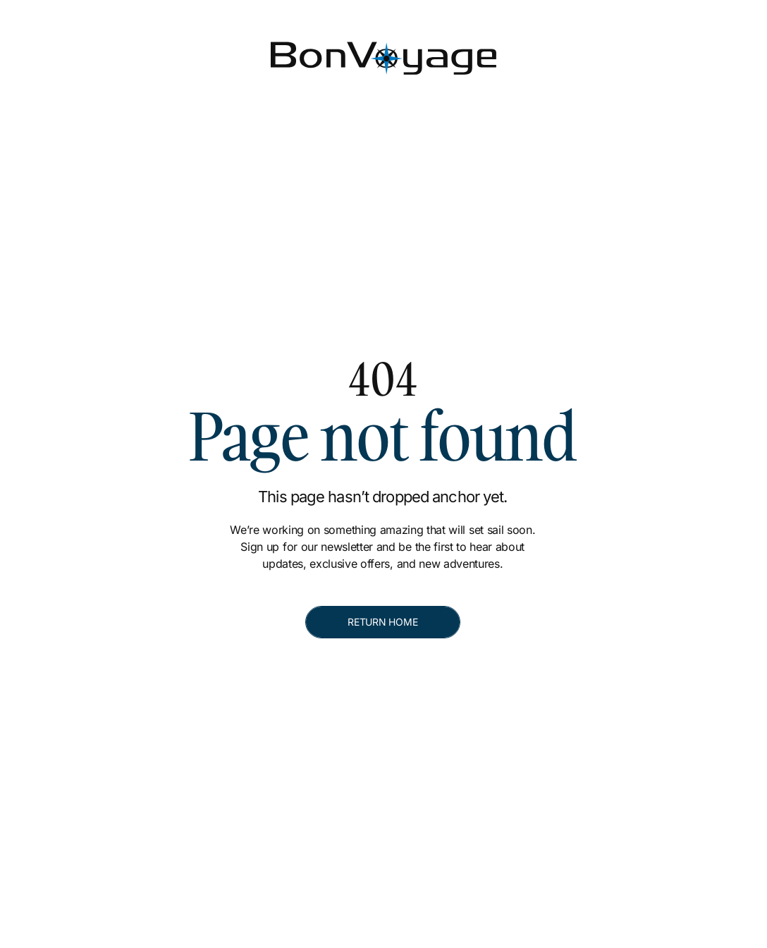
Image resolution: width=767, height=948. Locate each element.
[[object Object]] (583, 11)
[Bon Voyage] (67, 48)
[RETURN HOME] (382, 622)
